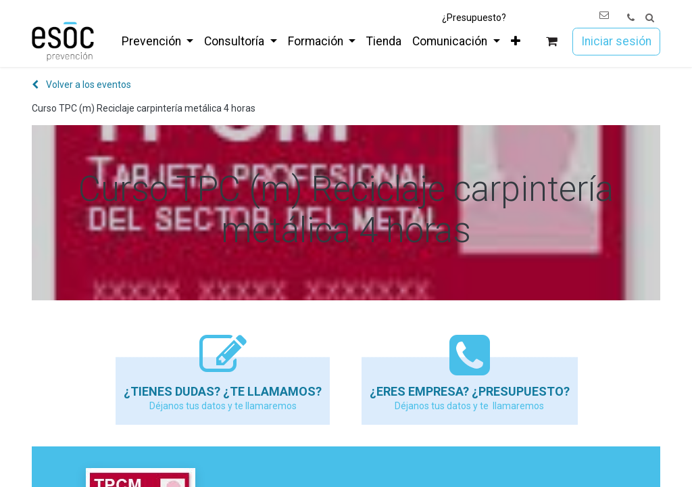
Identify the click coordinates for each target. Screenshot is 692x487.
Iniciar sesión (616, 41)
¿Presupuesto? (474, 17)
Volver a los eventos (81, 84)
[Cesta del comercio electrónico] (552, 41)
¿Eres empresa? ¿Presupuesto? (470, 391)
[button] (650, 17)
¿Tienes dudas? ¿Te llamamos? (223, 391)
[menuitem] (157, 41)
